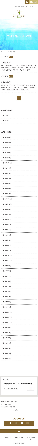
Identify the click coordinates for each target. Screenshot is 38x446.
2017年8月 (8, 271)
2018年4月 (8, 235)
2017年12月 (8, 255)
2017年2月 (8, 302)
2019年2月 (8, 194)
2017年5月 (8, 286)
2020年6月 (8, 142)
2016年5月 (8, 348)
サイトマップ (19, 439)
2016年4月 (8, 353)
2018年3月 (8, 240)
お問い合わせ (31, 439)
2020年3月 (8, 152)
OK (30, 389)
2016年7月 (8, 338)
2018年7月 (8, 219)
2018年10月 (8, 204)
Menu (33, 2)
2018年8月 (8, 214)
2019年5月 (8, 183)
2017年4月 (8, 291)
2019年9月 (8, 168)
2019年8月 (8, 173)
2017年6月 (8, 281)
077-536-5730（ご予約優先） (11, 410)
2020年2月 (8, 158)
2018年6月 (8, 224)
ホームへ (7, 438)
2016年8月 (8, 333)
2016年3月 (8, 358)
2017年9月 (8, 266)
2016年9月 (8, 327)
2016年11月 (8, 317)
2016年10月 (8, 322)
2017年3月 (8, 297)
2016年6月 (8, 343)
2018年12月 (8, 199)
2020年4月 (8, 147)
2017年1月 (8, 307)
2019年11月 (8, 163)
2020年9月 (8, 137)
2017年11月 (8, 260)
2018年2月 (8, 245)
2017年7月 (8, 276)
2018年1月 (8, 250)
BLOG (6, 115)
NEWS (7, 120)
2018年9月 (8, 209)
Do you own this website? (11, 388)
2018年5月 (8, 230)
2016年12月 (8, 312)
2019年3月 (8, 188)
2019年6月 (8, 178)
